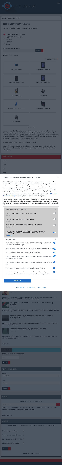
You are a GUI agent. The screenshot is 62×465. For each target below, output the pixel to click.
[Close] (58, 177)
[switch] (54, 213)
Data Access (31, 287)
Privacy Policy (41, 287)
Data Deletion (20, 287)
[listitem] (31, 209)
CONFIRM (17, 281)
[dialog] (31, 232)
